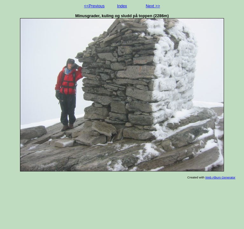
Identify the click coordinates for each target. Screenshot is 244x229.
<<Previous (94, 5)
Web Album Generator (220, 177)
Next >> (153, 5)
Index (122, 5)
